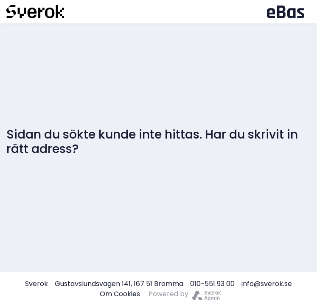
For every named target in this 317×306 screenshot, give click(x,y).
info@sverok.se (266, 284)
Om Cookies (120, 294)
